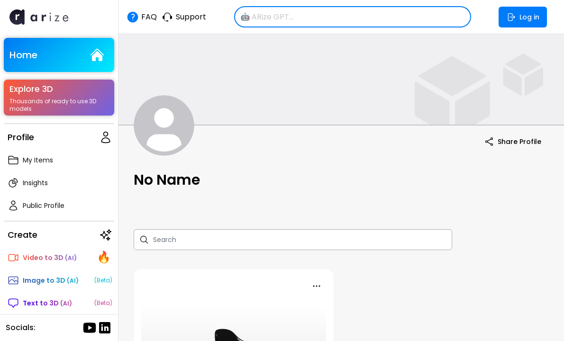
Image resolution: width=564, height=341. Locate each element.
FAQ (141, 17)
